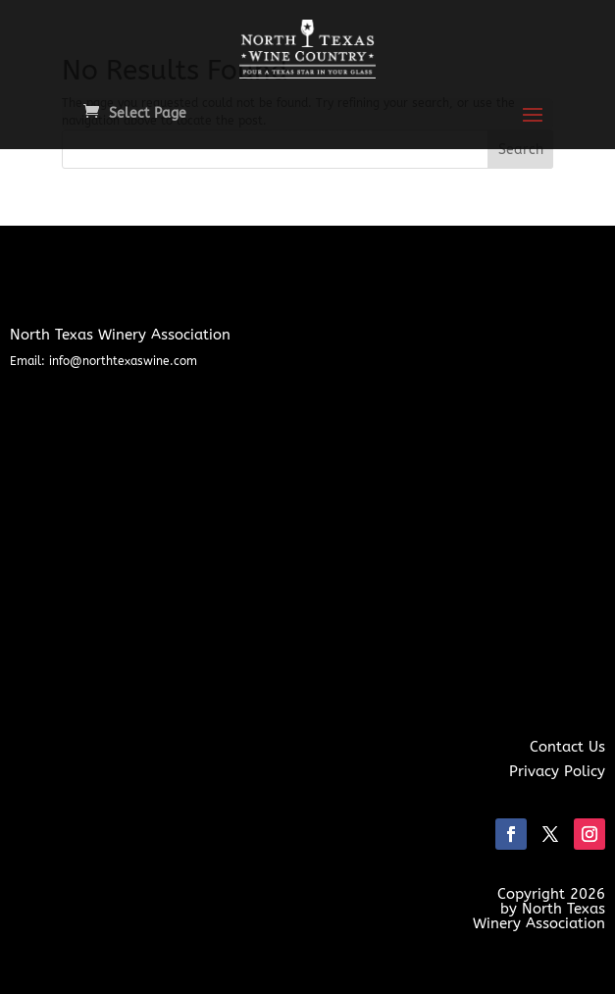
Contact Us (567, 747)
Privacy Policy (557, 771)
